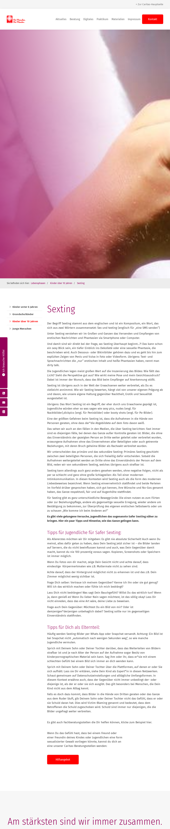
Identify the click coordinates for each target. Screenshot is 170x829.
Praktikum (102, 19)
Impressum (134, 19)
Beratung (75, 19)
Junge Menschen (22, 328)
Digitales (88, 19)
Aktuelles (61, 19)
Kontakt (152, 19)
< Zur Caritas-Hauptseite (149, 4)
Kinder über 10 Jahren (61, 283)
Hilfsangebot (63, 759)
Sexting (81, 283)
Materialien (118, 19)
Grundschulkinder (23, 314)
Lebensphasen (38, 283)
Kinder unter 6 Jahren (25, 306)
